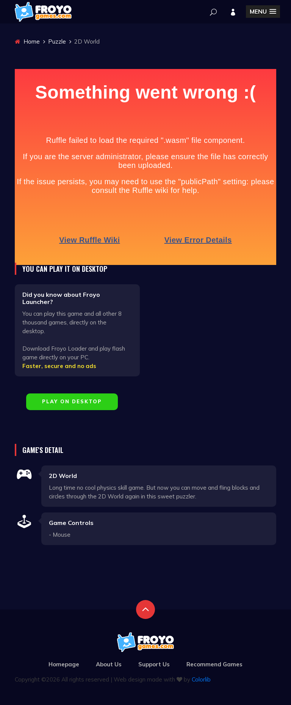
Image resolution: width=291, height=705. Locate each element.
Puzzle (57, 41)
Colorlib (201, 679)
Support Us (154, 664)
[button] (263, 11)
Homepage (63, 664)
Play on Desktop (72, 401)
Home (27, 41)
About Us (109, 664)
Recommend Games (214, 664)
